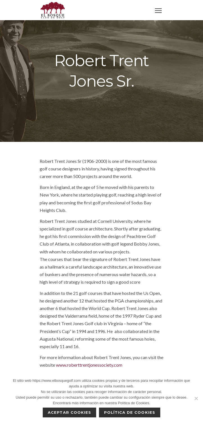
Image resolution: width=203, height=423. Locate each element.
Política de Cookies (129, 412)
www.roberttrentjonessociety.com (89, 364)
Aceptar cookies (69, 412)
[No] (196, 398)
